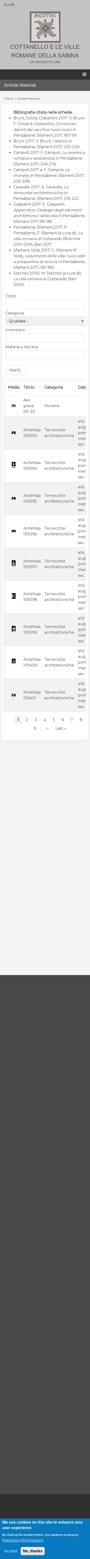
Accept (11, 1551)
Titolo (10, 296)
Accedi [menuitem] (8, 4)
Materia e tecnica (21, 347)
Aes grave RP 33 (29, 406)
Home (9, 98)
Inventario (15, 330)
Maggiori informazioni (22, 1540)
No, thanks (32, 1551)
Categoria (14, 313)
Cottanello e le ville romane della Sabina (45, 51)
